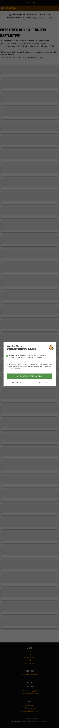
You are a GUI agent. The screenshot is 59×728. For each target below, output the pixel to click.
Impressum (43, 382)
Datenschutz (17, 382)
